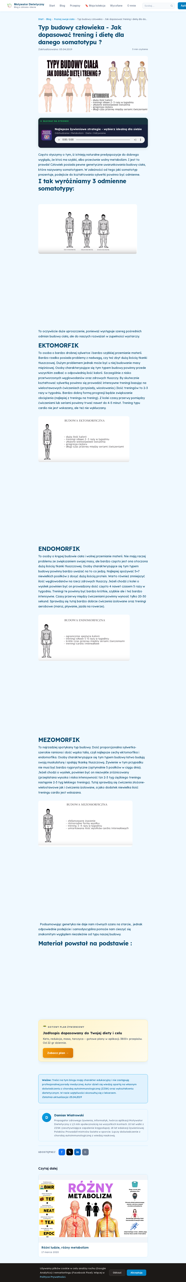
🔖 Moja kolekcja (95, 5)
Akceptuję (136, 1272)
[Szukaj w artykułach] (155, 6)
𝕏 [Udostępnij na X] (69, 1152)
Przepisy (75, 5)
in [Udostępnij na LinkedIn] (77, 1152)
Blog (62, 5)
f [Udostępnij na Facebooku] (61, 1152)
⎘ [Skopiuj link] (85, 1152)
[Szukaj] (172, 5)
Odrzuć (117, 1272)
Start (52, 5)
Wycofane (116, 5)
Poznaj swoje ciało (64, 19)
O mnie (131, 5)
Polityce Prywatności (52, 1276)
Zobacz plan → (58, 1053)
